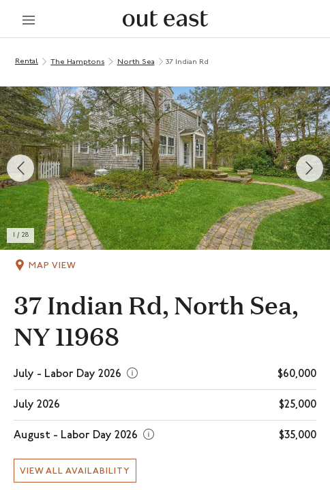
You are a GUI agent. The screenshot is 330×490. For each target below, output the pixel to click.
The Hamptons (77, 62)
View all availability (75, 471)
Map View (52, 265)
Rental (26, 61)
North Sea (136, 62)
